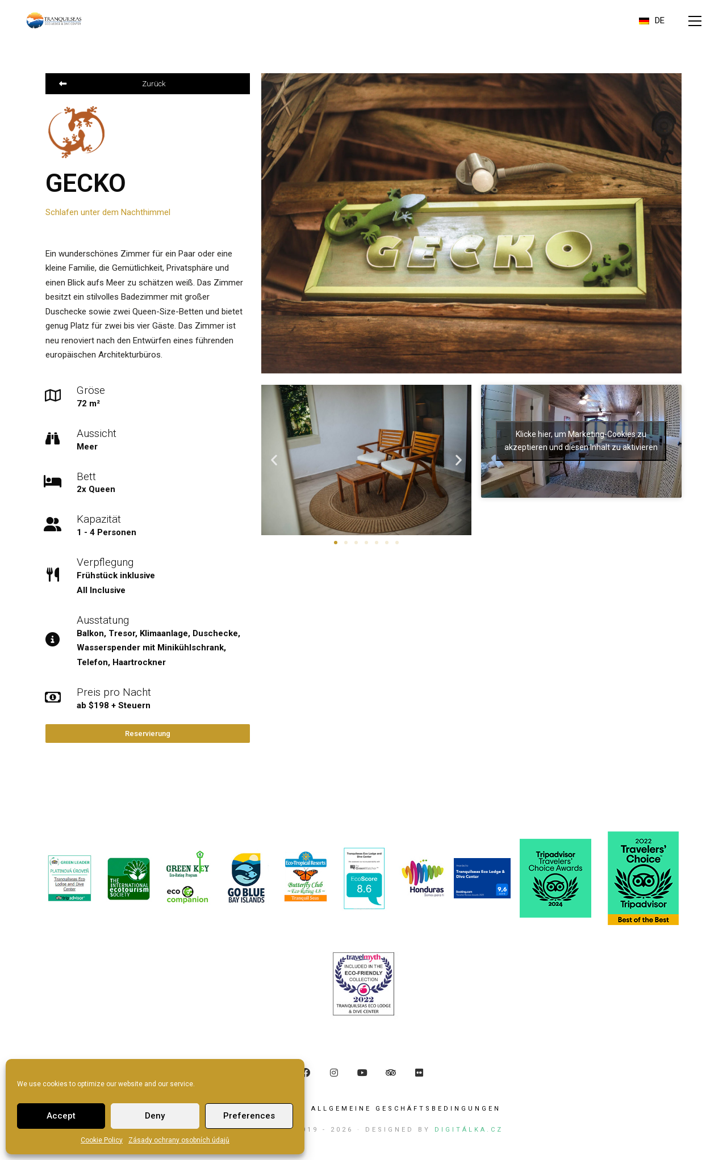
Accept (61, 1116)
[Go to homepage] (54, 20)
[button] (694, 21)
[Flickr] (419, 1074)
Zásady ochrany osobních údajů (178, 1140)
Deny (155, 1116)
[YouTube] (362, 1074)
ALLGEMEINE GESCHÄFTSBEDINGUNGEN (406, 1110)
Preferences (249, 1116)
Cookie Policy (102, 1140)
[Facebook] (305, 1074)
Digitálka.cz (468, 1131)
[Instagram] (334, 1074)
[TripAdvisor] (390, 1074)
